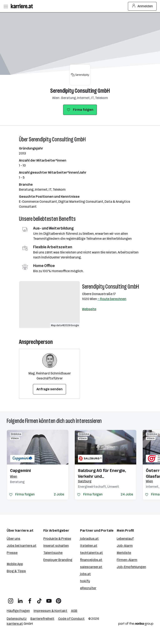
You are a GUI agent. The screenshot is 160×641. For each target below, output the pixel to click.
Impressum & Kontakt (50, 611)
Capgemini (20, 470)
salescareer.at (91, 567)
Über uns (13, 539)
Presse (12, 553)
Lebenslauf (125, 539)
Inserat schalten (56, 546)
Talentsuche (52, 553)
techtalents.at (91, 553)
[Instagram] (11, 599)
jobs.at (85, 574)
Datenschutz (17, 619)
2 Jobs (59, 494)
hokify (85, 581)
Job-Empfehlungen (131, 567)
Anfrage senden (49, 389)
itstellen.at (88, 546)
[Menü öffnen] (5, 6)
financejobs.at (91, 560)
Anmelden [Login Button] (142, 6)
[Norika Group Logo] (135, 624)
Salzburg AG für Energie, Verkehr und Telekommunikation (102, 473)
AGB (74, 611)
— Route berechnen (112, 299)
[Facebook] (30, 599)
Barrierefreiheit (42, 619)
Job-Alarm (125, 546)
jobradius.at (89, 539)
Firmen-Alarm (127, 560)
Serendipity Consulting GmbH (80, 90)
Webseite (89, 309)
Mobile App (15, 564)
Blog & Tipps (16, 571)
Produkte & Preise (57, 539)
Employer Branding (57, 560)
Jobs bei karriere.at (21, 546)
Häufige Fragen (18, 611)
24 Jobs (127, 494)
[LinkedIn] (20, 599)
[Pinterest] (58, 599)
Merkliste (124, 553)
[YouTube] (49, 599)
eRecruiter (88, 588)
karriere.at (15, 624)
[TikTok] (39, 599)
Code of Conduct (71, 619)
